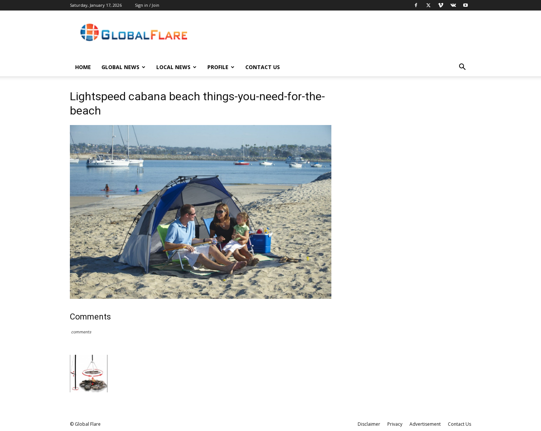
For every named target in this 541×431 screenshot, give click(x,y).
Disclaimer (369, 424)
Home (83, 67)
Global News (123, 67)
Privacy (394, 424)
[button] (462, 67)
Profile (220, 67)
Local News (176, 67)
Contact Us (262, 67)
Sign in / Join (147, 5)
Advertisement (425, 424)
